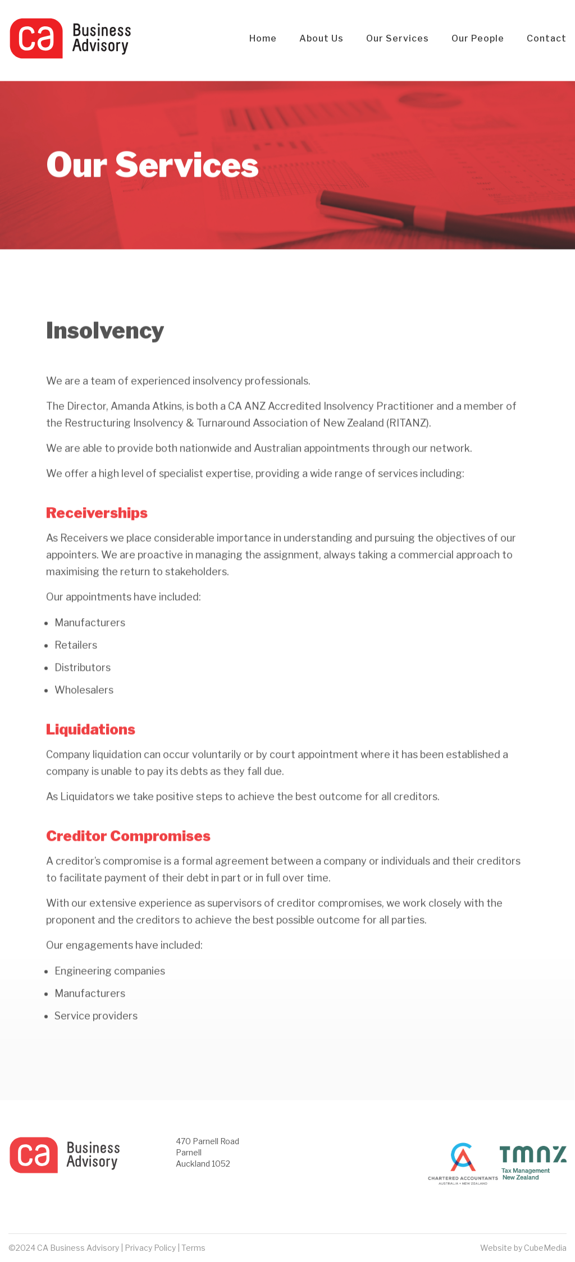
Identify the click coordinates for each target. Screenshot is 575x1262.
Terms (193, 1247)
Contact (547, 38)
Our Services (397, 38)
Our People (477, 38)
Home (263, 38)
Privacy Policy (150, 1247)
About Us (321, 38)
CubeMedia (545, 1247)
